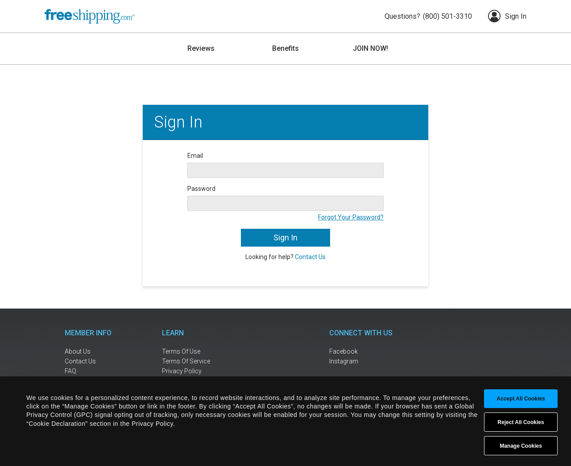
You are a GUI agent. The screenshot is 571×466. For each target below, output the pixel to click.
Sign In (507, 16)
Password (201, 188)
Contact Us (310, 256)
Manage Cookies (521, 446)
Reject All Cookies (520, 422)
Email (195, 155)
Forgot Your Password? (351, 217)
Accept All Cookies (521, 399)
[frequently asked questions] (93, 371)
